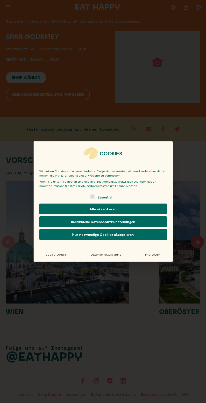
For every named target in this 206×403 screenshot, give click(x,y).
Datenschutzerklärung (106, 254)
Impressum (153, 254)
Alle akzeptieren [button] (103, 209)
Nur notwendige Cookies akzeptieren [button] (103, 234)
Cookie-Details (56, 254)
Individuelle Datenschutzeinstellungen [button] (103, 222)
